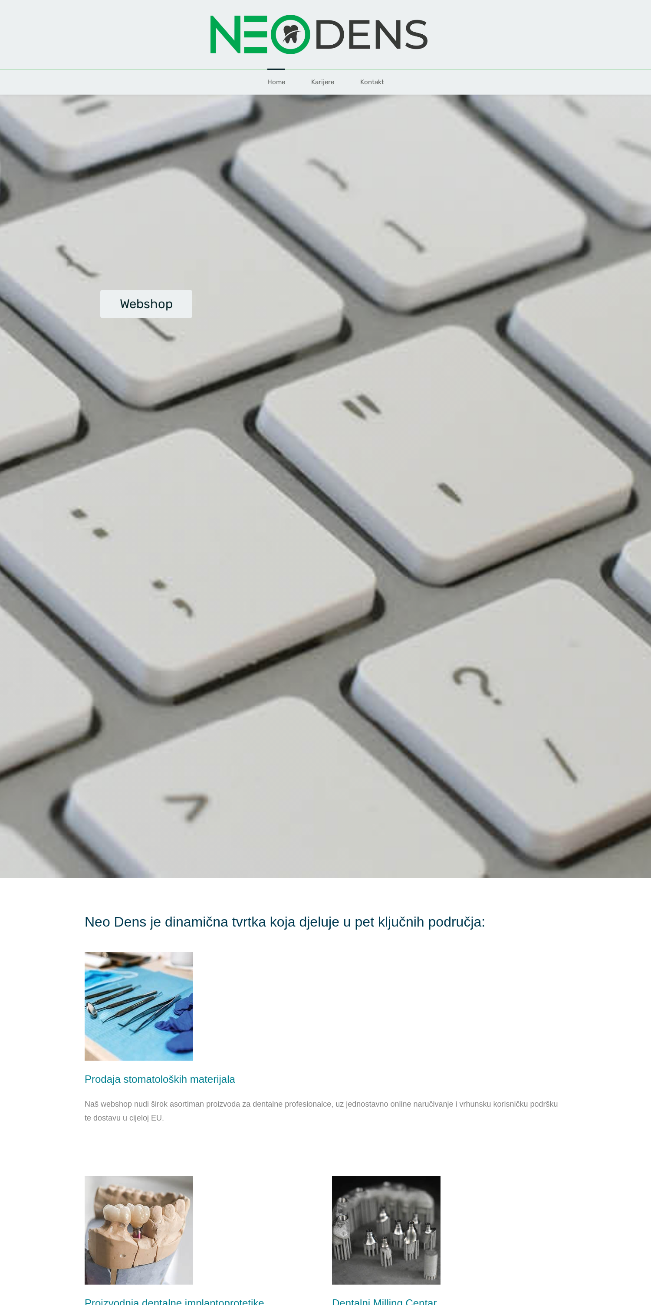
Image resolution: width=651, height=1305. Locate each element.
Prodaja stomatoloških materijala (160, 1079)
